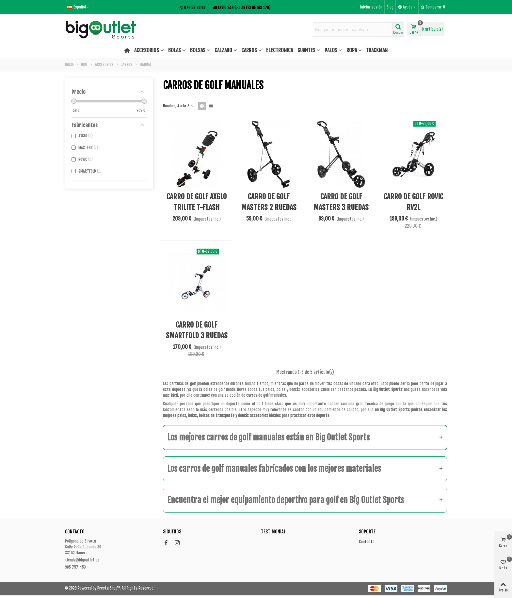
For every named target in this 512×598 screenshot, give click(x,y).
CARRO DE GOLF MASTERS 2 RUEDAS (268, 202)
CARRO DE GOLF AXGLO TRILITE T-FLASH (197, 202)
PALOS (331, 50)
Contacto (367, 541)
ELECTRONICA (279, 50)
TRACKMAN (377, 50)
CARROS (249, 50)
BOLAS (174, 50)
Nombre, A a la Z (178, 105)
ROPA (351, 50)
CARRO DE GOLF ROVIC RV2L (413, 202)
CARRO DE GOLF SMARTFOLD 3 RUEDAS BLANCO (197, 335)
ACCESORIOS (146, 50)
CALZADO (223, 50)
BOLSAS (197, 50)
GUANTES (306, 50)
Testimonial (273, 531)
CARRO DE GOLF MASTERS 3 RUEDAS (341, 202)
